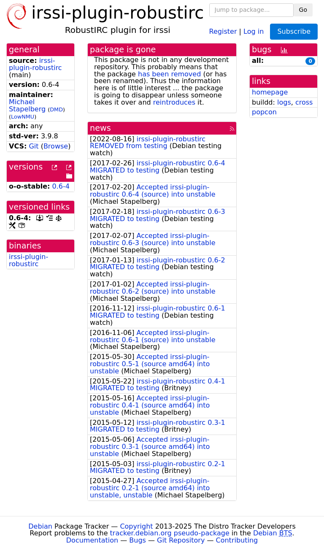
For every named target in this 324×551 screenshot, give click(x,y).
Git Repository (181, 540)
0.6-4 (61, 186)
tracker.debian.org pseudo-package (170, 533)
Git (33, 146)
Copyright (136, 526)
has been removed (169, 74)
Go (303, 9)
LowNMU (22, 116)
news (100, 128)
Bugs (137, 540)
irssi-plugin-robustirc (35, 64)
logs (284, 102)
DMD (56, 109)
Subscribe (293, 31)
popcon (264, 112)
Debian (40, 526)
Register (223, 31)
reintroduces (174, 102)
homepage (270, 92)
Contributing (237, 540)
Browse (55, 146)
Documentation (92, 540)
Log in (253, 31)
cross (304, 102)
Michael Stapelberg (27, 105)
